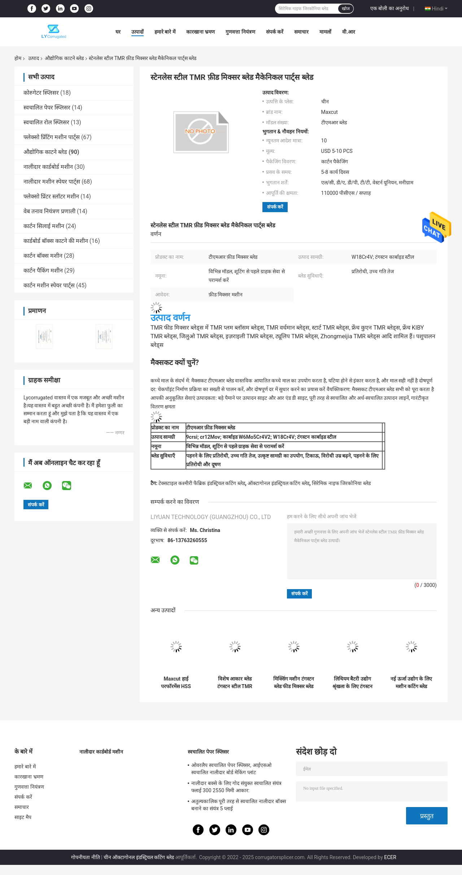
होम (17, 58)
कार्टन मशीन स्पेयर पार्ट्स (49, 285)
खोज (346, 8)
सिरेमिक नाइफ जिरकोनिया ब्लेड (341, 483)
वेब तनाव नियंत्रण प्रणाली (49, 211)
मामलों (325, 32)
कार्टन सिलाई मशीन (43, 226)
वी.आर (348, 32)
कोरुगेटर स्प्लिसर (41, 92)
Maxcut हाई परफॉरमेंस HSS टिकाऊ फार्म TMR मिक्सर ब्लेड (175, 683)
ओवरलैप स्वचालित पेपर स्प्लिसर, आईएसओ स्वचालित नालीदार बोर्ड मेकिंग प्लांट (231, 768)
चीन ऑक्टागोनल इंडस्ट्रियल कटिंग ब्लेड (139, 857)
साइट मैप (22, 817)
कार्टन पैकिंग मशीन (43, 270)
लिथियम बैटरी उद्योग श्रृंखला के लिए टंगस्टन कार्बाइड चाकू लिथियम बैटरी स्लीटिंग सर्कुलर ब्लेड (352, 683)
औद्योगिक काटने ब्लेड (64, 58)
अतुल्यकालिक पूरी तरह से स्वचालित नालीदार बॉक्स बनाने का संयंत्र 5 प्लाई (238, 804)
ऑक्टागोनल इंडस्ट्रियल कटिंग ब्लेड (278, 483)
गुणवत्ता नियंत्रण (240, 32)
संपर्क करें (274, 32)
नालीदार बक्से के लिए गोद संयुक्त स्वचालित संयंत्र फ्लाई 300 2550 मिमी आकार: (236, 786)
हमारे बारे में (164, 32)
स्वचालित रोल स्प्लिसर (46, 122)
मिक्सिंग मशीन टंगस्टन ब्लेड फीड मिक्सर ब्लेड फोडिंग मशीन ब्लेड (293, 683)
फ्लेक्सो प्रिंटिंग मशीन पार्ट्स (51, 137)
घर (118, 32)
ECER (390, 857)
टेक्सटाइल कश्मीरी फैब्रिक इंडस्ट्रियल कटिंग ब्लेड (201, 483)
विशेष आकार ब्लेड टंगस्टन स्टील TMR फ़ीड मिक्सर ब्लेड (234, 683)
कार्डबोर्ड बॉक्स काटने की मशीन (55, 240)
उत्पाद (33, 58)
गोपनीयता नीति (85, 857)
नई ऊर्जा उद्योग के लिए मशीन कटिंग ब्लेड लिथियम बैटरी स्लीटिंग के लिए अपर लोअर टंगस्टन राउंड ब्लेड (411, 683)
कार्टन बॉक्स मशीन (42, 255)
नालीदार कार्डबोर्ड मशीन (48, 166)
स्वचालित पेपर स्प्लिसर (46, 107)
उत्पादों (137, 32)
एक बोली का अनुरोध (389, 8)
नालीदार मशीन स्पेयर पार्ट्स (51, 181)
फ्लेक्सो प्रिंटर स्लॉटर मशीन (51, 196)
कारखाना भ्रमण (200, 32)
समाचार (301, 32)
